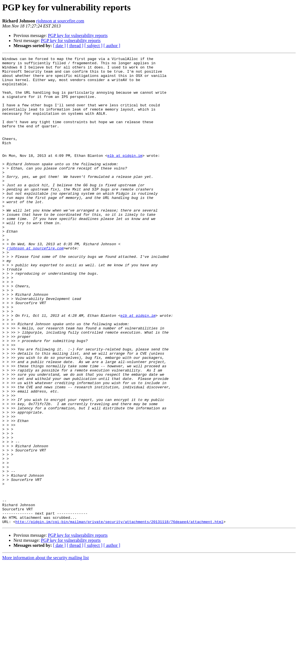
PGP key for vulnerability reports (78, 35)
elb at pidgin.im (124, 175)
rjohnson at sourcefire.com (60, 21)
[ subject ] (93, 45)
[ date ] (59, 45)
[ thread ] (75, 45)
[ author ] (112, 45)
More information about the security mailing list (45, 651)
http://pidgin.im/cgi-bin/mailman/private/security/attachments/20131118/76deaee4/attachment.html (119, 615)
